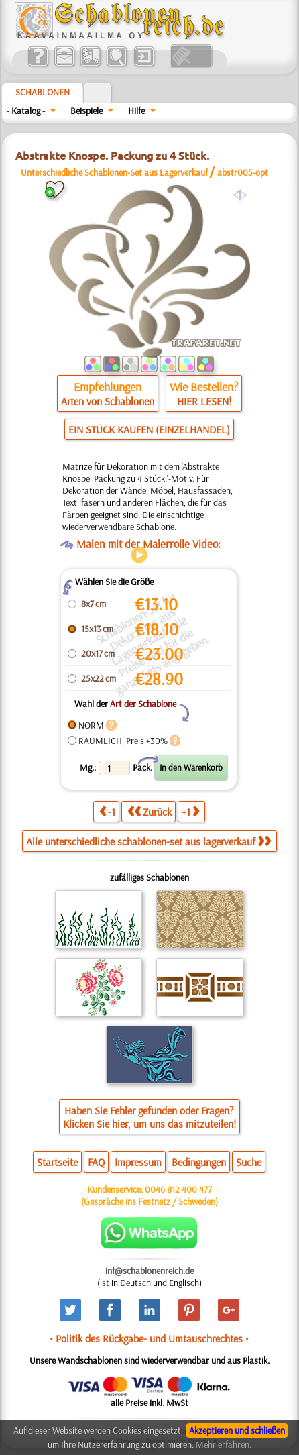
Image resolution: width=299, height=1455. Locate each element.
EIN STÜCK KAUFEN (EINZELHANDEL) (149, 429)
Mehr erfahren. (223, 1444)
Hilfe (136, 111)
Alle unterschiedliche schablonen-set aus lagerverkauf (148, 841)
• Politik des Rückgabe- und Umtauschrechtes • (149, 1338)
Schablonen (42, 92)
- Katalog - (26, 111)
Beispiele (86, 111)
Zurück (149, 811)
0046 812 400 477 (178, 1189)
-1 (107, 811)
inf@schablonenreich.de (149, 1270)
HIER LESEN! (204, 401)
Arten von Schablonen (107, 401)
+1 (190, 811)
